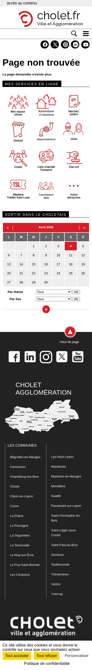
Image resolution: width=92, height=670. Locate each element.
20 (9, 273)
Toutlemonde (60, 564)
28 (21, 282)
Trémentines (60, 574)
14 (21, 264)
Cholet (14, 486)
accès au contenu (22, 3)
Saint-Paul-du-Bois (64, 545)
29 (33, 282)
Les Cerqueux (20, 574)
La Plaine (16, 516)
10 (58, 255)
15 (33, 264)
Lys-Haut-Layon (62, 457)
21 (21, 273)
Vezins (56, 584)
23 (46, 273)
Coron (14, 506)
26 (83, 273)
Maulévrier (58, 466)
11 (70, 255)
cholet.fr (58, 15)
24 (58, 273)
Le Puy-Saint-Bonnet (24, 565)
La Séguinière (20, 535)
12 (83, 255)
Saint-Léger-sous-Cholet (64, 532)
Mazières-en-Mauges (66, 476)
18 (70, 264)
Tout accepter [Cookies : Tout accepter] (17, 656)
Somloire (57, 555)
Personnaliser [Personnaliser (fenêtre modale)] (77, 656)
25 (70, 273)
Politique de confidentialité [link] (47, 663)
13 (9, 264)
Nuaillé (56, 496)
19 (83, 264)
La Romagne (19, 525)
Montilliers (58, 486)
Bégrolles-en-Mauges (25, 457)
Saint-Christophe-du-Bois (66, 518)
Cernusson (18, 467)
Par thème (15, 292)
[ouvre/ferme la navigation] (86, 33)
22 (33, 273)
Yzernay (57, 594)
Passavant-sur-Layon (66, 506)
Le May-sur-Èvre (22, 555)
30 (46, 282)
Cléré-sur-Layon (21, 496)
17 (58, 264)
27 (9, 282)
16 (46, 264)
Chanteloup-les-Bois (24, 476)
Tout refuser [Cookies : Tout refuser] (46, 656)
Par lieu (15, 299)
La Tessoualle (19, 545)
